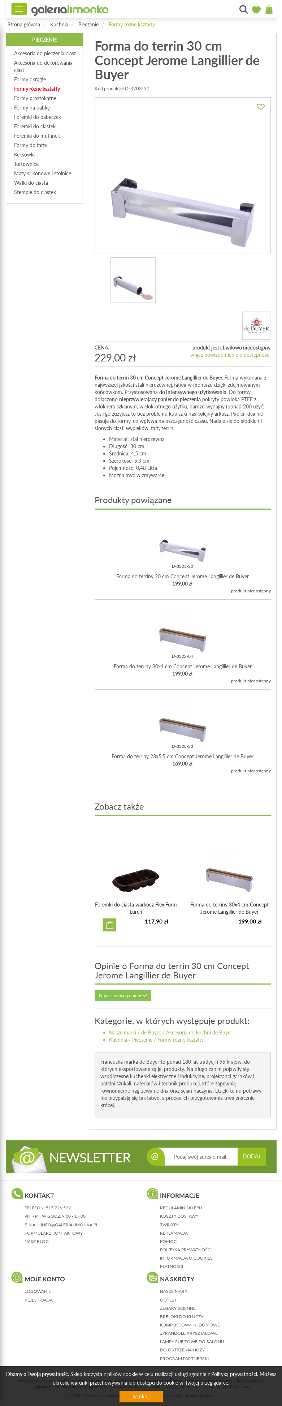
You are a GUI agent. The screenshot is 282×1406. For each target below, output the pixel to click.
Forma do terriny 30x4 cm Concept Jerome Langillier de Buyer (183, 666)
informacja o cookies (186, 1258)
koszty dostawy (179, 1216)
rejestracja (39, 1300)
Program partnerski (184, 1358)
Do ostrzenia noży (182, 1350)
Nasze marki (122, 1032)
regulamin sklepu (181, 1207)
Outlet (168, 1300)
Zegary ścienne (178, 1308)
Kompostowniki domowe (190, 1325)
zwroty (169, 1224)
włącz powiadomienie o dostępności (230, 355)
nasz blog (37, 1241)
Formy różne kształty (132, 24)
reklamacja (174, 1233)
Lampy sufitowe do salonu (192, 1341)
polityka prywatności (186, 1249)
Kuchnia (59, 24)
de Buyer (151, 1032)
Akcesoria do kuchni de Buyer (199, 1032)
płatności (171, 1266)
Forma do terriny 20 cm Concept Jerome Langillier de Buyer (182, 576)
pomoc (168, 1241)
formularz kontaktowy (54, 1233)
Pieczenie (88, 24)
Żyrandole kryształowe (189, 1333)
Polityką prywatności (234, 1374)
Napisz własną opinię (123, 995)
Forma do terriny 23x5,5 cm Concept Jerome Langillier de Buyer (182, 756)
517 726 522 (58, 1207)
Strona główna (24, 24)
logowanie (38, 1291)
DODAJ (251, 1156)
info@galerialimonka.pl (69, 1224)
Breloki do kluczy (181, 1316)
